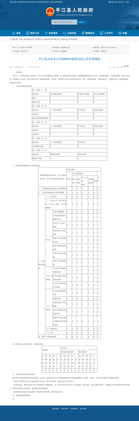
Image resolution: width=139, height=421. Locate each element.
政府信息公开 (29, 39)
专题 (122, 33)
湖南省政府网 (21, 2)
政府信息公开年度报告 (69, 39)
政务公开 (32, 33)
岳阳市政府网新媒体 (56, 2)
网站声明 (65, 409)
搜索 (84, 22)
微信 (126, 2)
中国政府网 (12, 2)
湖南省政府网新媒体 (42, 2)
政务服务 (51, 33)
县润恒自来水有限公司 (51, 39)
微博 (121, 2)
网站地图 (55, 409)
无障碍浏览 (113, 2)
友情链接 (74, 409)
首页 (16, 33)
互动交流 (69, 33)
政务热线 (83, 409)
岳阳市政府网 (31, 2)
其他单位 (38, 39)
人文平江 (106, 33)
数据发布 (87, 33)
